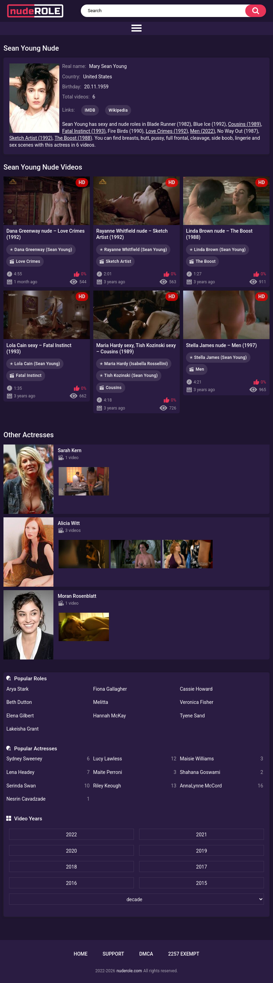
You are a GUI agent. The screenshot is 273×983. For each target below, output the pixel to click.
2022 (71, 834)
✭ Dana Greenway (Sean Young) (41, 249)
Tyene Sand (192, 715)
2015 (201, 883)
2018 (71, 867)
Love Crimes (28, 261)
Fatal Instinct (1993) (83, 131)
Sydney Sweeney (47, 759)
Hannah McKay (109, 715)
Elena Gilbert (20, 715)
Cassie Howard (196, 689)
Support (113, 954)
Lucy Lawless (134, 759)
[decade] (136, 899)
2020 (71, 851)
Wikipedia (118, 110)
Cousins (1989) (244, 124)
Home (80, 954)
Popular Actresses (35, 748)
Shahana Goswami (221, 772)
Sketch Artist (118, 261)
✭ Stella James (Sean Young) (218, 357)
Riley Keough (134, 786)
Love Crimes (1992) (167, 131)
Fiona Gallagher (110, 689)
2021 (201, 834)
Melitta (100, 702)
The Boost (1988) (73, 138)
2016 (71, 883)
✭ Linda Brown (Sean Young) (217, 249)
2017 (201, 867)
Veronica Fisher (196, 702)
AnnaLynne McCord (221, 786)
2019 (201, 851)
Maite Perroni (134, 772)
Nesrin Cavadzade (47, 799)
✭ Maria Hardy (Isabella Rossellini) (134, 363)
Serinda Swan (47, 786)
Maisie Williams (221, 759)
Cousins (114, 387)
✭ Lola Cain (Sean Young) (35, 363)
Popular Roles (30, 678)
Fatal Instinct (29, 375)
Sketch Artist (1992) (30, 138)
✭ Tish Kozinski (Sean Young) (129, 375)
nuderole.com (129, 970)
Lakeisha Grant (22, 729)
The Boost (205, 261)
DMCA (146, 954)
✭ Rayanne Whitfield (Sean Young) (133, 249)
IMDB (90, 110)
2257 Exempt (183, 954)
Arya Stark (17, 689)
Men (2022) (202, 131)
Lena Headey (47, 772)
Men (200, 369)
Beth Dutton (19, 702)
